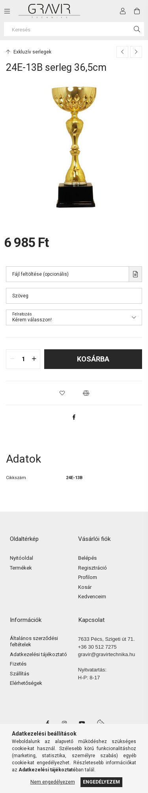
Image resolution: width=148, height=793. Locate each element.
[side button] (7, 11)
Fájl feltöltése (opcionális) (40, 274)
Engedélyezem (101, 782)
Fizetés (18, 664)
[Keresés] (74, 29)
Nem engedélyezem (52, 782)
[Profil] (123, 11)
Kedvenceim (92, 596)
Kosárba (93, 359)
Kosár (85, 587)
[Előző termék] (122, 52)
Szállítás (19, 674)
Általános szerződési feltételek (34, 641)
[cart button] (137, 11)
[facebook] (74, 417)
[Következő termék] (136, 52)
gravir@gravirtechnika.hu (106, 654)
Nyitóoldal (21, 558)
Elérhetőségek (26, 683)
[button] (62, 393)
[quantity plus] (34, 359)
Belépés (87, 558)
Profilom (87, 577)
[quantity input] (23, 359)
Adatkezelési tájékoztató (38, 654)
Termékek (21, 568)
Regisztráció (92, 568)
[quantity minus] (12, 359)
